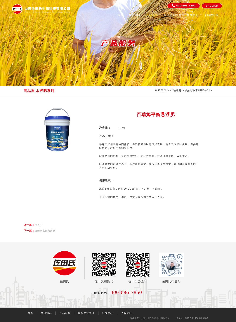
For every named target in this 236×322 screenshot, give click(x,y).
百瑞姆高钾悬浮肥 (39, 230)
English (212, 5)
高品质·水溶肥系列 (197, 90)
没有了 (33, 224)
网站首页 (160, 90)
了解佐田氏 (211, 15)
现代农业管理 (172, 15)
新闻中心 (193, 15)
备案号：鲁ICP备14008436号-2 (192, 318)
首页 (120, 15)
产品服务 (152, 15)
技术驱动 (135, 15)
